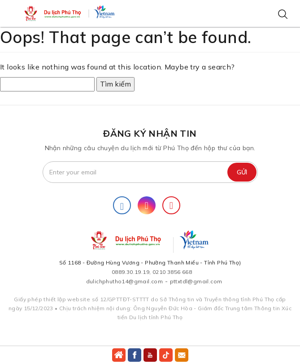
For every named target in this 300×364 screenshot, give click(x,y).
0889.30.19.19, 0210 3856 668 (152, 272)
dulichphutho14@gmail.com (124, 281)
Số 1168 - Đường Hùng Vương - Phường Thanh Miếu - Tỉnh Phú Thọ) (150, 262)
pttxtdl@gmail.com (196, 281)
